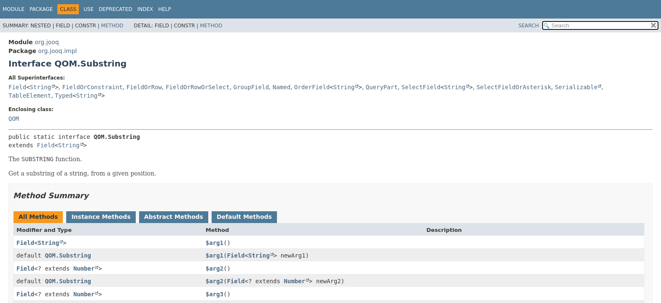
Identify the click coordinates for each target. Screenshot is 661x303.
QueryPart (381, 87)
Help (164, 9)
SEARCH (529, 26)
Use (88, 9)
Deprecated (115, 9)
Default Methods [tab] (244, 216)
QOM (13, 118)
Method (112, 26)
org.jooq (47, 42)
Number (84, 268)
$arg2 (214, 268)
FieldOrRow (144, 87)
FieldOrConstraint (92, 87)
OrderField (312, 87)
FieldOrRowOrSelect (198, 87)
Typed (64, 95)
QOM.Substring (68, 255)
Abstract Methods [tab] (173, 216)
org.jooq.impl (57, 51)
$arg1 (214, 242)
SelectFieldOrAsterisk (513, 87)
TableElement (29, 95)
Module (13, 9)
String (40, 87)
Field (17, 87)
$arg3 (214, 294)
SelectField (421, 87)
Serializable (576, 87)
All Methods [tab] (38, 216)
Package (41, 9)
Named (281, 87)
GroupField (251, 87)
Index (145, 9)
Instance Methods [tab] (100, 216)
